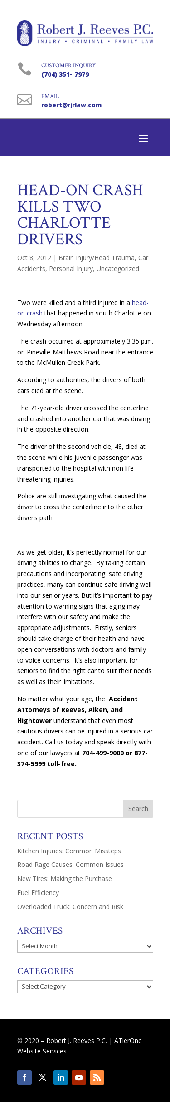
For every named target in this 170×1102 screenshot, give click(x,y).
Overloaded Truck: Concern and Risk (70, 906)
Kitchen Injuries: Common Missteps (69, 850)
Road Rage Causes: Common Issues (70, 864)
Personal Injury (71, 268)
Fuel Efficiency (38, 892)
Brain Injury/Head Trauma (96, 257)
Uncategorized (118, 268)
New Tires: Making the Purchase (64, 878)
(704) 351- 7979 (65, 74)
